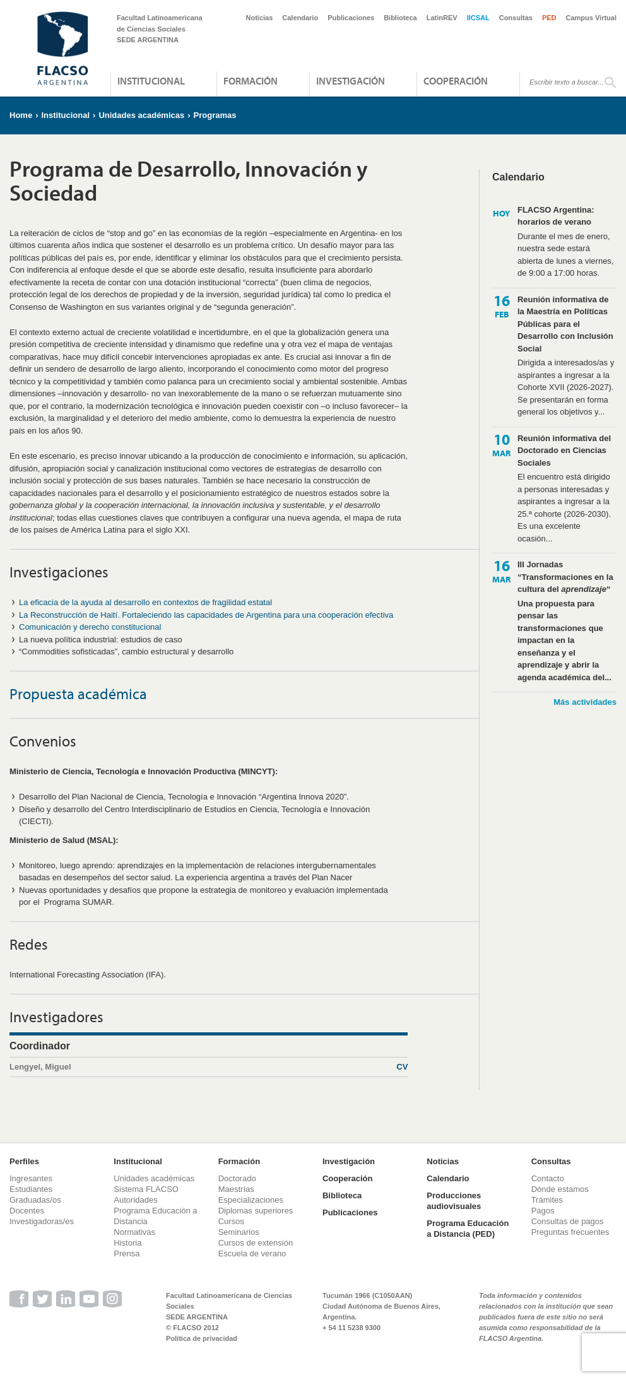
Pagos (543, 1210)
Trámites (547, 1200)
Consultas (516, 17)
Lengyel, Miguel (208, 1067)
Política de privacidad (201, 1338)
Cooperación (455, 80)
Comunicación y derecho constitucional (90, 627)
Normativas (134, 1232)
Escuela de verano (252, 1253)
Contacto (547, 1178)
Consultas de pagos (567, 1221)
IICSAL (478, 17)
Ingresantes (30, 1178)
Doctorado (237, 1178)
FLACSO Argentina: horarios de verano (555, 216)
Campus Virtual (591, 17)
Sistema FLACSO (146, 1189)
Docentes (26, 1210)
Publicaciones (351, 17)
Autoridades (135, 1200)
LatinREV (442, 17)
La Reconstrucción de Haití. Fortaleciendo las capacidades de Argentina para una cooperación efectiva (206, 615)
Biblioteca (400, 17)
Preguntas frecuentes (570, 1232)
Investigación (350, 80)
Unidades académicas (141, 115)
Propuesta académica (78, 693)
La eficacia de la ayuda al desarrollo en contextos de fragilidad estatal (145, 602)
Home (20, 115)
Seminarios (238, 1232)
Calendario (300, 17)
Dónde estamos (560, 1189)
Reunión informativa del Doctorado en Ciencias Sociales (564, 450)
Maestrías (236, 1189)
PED (549, 17)
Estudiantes (30, 1189)
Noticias (259, 17)
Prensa (126, 1253)
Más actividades (585, 702)
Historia (127, 1242)
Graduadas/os (35, 1200)
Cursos (231, 1221)
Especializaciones (250, 1200)
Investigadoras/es (41, 1221)
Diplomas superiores (255, 1210)
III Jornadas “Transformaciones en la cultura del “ (565, 577)
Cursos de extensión (255, 1242)
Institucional (151, 80)
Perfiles (24, 1161)
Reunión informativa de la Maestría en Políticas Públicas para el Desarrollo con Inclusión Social (565, 324)
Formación (250, 80)
